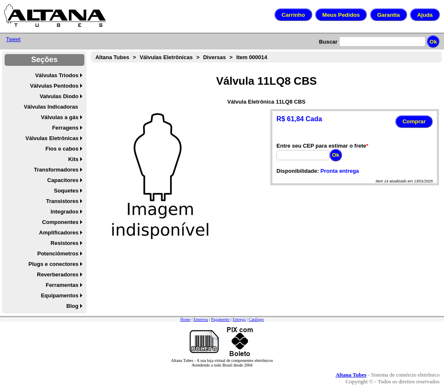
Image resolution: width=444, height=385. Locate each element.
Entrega (239, 319)
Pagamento (220, 319)
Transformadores (56, 169)
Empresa (200, 319)
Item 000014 (251, 57)
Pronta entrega (340, 171)
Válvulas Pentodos (54, 86)
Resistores (64, 243)
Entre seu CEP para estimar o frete (321, 146)
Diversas (214, 57)
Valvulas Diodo (59, 96)
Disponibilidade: (298, 171)
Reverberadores (57, 274)
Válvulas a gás (59, 117)
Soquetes (66, 190)
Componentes (60, 222)
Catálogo (256, 319)
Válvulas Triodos (56, 75)
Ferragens (65, 128)
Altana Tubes (112, 57)
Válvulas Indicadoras (51, 107)
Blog (72, 306)
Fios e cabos (61, 149)
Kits (73, 159)
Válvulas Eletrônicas (52, 138)
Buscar (328, 42)
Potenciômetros (57, 253)
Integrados (64, 211)
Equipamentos (59, 295)
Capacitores (62, 180)
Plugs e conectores (53, 264)
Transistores (62, 201)
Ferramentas (62, 285)
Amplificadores (58, 232)
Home (185, 319)
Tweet (13, 39)
